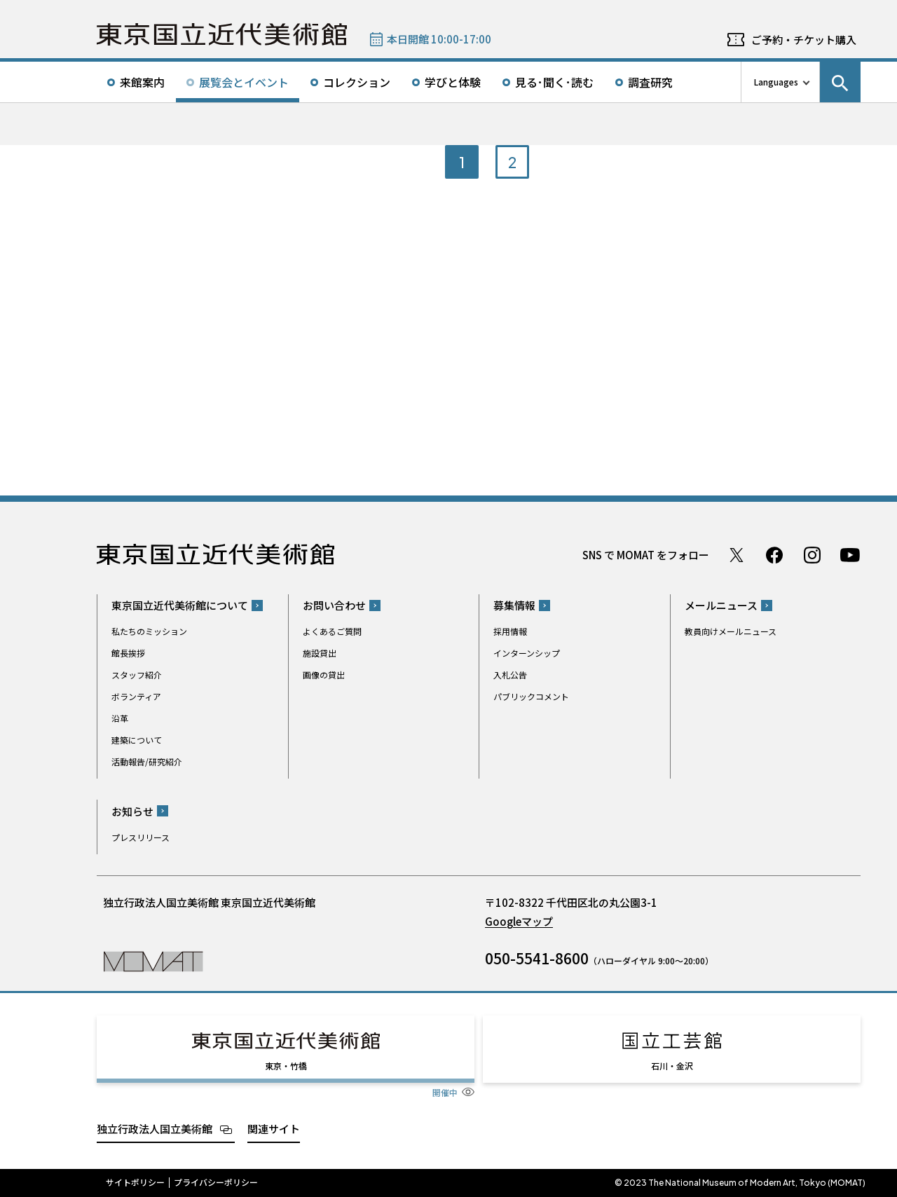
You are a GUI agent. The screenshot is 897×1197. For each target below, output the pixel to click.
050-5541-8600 (537, 958)
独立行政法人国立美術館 (154, 1128)
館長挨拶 (128, 653)
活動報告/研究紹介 (146, 761)
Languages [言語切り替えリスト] (776, 82)
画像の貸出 (324, 674)
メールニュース (721, 605)
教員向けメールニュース (730, 631)
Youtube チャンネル (850, 555)
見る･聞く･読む (554, 82)
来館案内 (142, 82)
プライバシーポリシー (216, 1182)
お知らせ (132, 811)
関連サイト (273, 1128)
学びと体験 (453, 82)
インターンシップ (526, 653)
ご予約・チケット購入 (803, 39)
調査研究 (650, 82)
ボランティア (136, 696)
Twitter (736, 555)
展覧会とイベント (244, 82)
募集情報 (514, 605)
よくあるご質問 (332, 631)
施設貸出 (319, 653)
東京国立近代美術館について (179, 605)
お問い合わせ (334, 605)
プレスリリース (140, 837)
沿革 (119, 718)
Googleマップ (519, 921)
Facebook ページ (774, 555)
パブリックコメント (531, 696)
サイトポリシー (135, 1182)
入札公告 (510, 674)
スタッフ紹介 (136, 674)
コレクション (356, 82)
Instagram (812, 555)
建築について (136, 740)
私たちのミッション (149, 631)
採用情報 (510, 631)
